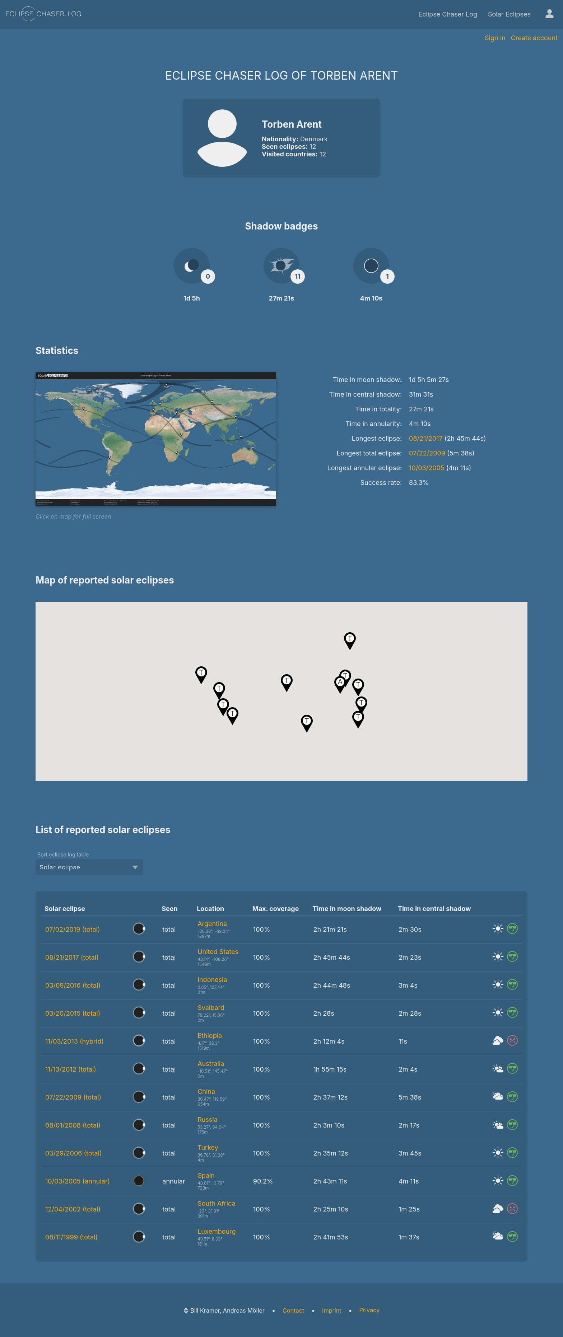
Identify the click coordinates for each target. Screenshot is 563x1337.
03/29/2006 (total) (73, 1153)
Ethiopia (209, 1035)
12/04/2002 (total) (73, 1209)
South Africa (216, 1203)
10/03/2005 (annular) (77, 1181)
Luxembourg (216, 1231)
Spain (206, 1175)
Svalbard (210, 1007)
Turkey (207, 1147)
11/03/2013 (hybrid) (74, 1041)
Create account (534, 38)
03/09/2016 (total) (73, 985)
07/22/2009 (427, 453)
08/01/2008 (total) (73, 1125)
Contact (293, 1310)
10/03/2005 (427, 468)
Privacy (369, 1310)
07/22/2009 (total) (73, 1097)
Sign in (495, 38)
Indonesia (212, 979)
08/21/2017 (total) (72, 957)
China (206, 1091)
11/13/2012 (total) (70, 1069)
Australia (210, 1063)
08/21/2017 (426, 438)
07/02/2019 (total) (72, 929)
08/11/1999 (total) (71, 1237)
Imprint (331, 1310)
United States (217, 951)
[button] (307, 724)
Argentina (212, 923)
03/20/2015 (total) (72, 1013)
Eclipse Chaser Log (447, 14)
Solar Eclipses (509, 14)
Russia (207, 1119)
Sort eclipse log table (63, 854)
